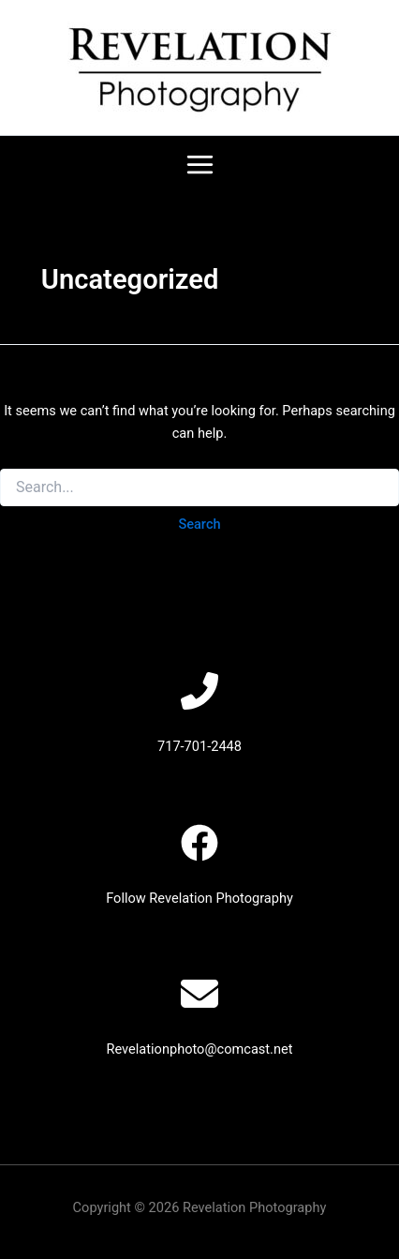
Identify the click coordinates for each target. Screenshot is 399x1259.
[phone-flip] (199, 690)
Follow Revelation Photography (199, 898)
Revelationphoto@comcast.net (199, 1049)
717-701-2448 (199, 746)
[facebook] (199, 842)
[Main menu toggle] (200, 164)
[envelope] (199, 993)
